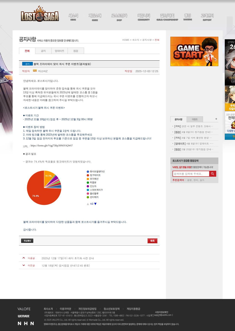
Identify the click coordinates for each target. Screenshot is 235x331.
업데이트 (59, 50)
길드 (202, 180)
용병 (189, 180)
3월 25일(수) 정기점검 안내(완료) (194, 149)
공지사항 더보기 (216, 119)
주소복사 (27, 241)
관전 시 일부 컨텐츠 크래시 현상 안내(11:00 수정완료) (194, 126)
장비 (195, 180)
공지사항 (178, 119)
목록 (152, 240)
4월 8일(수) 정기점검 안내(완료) (194, 132)
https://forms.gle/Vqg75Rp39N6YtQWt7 (52, 145)
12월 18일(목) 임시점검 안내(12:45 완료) (66, 265)
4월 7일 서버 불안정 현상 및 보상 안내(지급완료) (194, 138)
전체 (27, 50)
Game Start (194, 51)
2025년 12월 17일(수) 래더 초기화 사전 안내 (68, 258)
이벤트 (195, 119)
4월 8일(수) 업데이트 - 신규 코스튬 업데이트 (194, 143)
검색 (212, 173)
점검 (75, 50)
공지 (43, 50)
